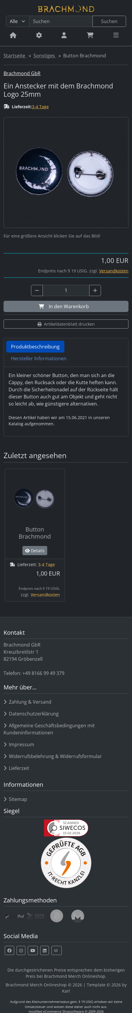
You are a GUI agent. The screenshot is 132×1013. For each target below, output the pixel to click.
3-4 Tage (40, 106)
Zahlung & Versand (27, 702)
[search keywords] (61, 21)
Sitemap (15, 799)
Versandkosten (113, 271)
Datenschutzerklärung (31, 713)
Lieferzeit (16, 768)
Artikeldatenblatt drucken (66, 324)
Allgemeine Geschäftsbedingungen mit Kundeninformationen (49, 729)
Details (35, 550)
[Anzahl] (66, 290)
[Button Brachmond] (35, 535)
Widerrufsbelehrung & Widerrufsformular (53, 756)
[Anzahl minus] (37, 290)
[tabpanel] (66, 399)
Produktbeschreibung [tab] (35, 346)
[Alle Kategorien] (18, 21)
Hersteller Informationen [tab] (38, 358)
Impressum (19, 744)
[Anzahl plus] (95, 290)
